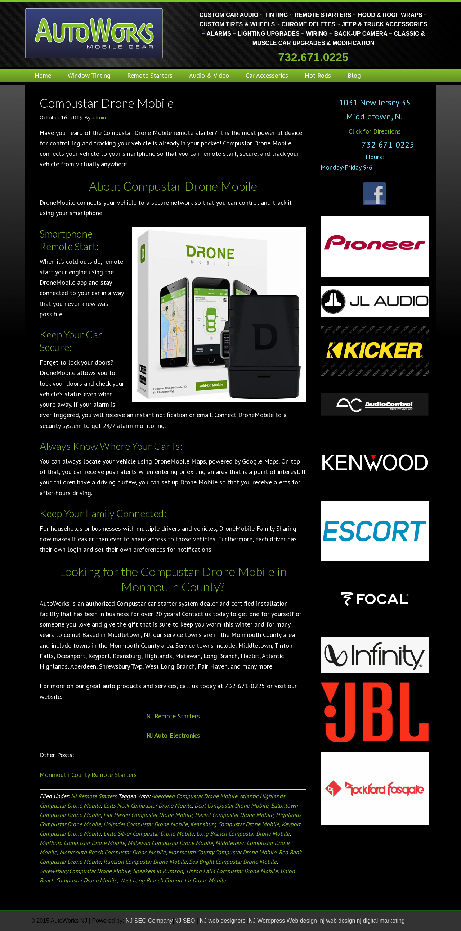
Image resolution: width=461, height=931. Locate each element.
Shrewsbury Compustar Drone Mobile (85, 870)
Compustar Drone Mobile (107, 102)
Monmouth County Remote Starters (88, 774)
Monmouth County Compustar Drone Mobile (222, 852)
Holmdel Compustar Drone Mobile (145, 824)
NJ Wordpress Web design (283, 921)
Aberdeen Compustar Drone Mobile (194, 796)
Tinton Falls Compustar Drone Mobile (231, 870)
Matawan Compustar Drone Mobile (170, 842)
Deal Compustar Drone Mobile (231, 805)
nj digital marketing (381, 921)
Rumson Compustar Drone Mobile (145, 861)
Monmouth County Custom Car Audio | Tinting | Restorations (94, 32)
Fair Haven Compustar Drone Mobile (147, 814)
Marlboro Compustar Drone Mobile (82, 842)
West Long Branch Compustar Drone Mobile (173, 880)
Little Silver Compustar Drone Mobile (148, 833)
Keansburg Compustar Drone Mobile (234, 824)
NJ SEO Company (149, 921)
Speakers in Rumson (158, 870)
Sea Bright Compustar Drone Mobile (233, 861)
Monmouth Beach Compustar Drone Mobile (112, 852)
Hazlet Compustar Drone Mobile (234, 814)
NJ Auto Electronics (173, 735)
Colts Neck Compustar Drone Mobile (147, 805)
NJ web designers (223, 921)
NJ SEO (185, 921)
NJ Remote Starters (173, 716)
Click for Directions (375, 131)
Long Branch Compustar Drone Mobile (243, 833)
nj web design (337, 921)
